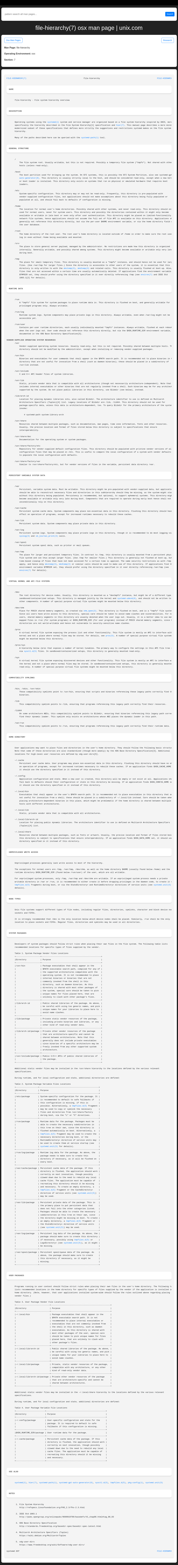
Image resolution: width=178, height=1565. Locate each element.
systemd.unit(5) (162, 885)
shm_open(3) (90, 611)
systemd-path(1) (90, 138)
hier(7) (120, 125)
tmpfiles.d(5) (22, 885)
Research (167, 40)
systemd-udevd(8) (126, 598)
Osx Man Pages (13, 40)
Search (170, 14)
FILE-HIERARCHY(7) (16, 78)
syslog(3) (24, 536)
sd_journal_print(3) (47, 536)
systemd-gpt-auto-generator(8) (76, 1483)
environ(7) (146, 275)
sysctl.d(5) (30, 651)
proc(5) (110, 636)
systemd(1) (53, 122)
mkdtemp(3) (83, 268)
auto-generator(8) (29, 178)
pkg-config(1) (135, 1483)
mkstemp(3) (69, 268)
